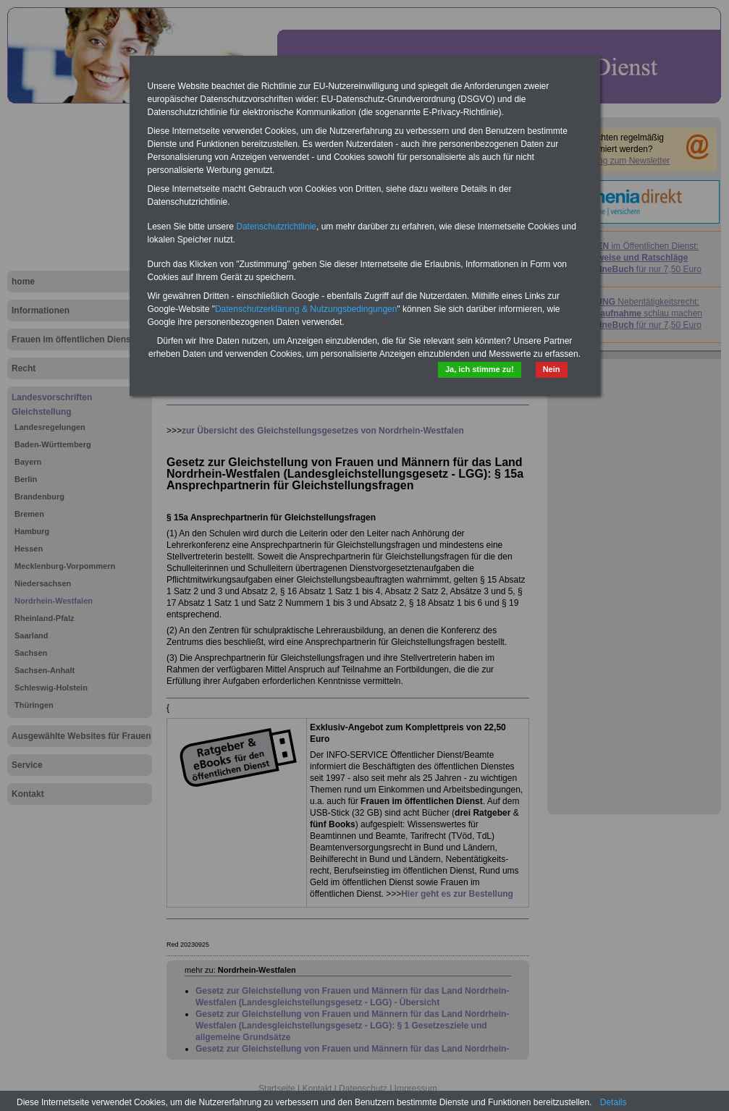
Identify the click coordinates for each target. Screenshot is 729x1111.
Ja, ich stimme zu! (479, 369)
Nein (551, 369)
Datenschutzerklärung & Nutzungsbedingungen (306, 309)
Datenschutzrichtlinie (276, 226)
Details (613, 1102)
